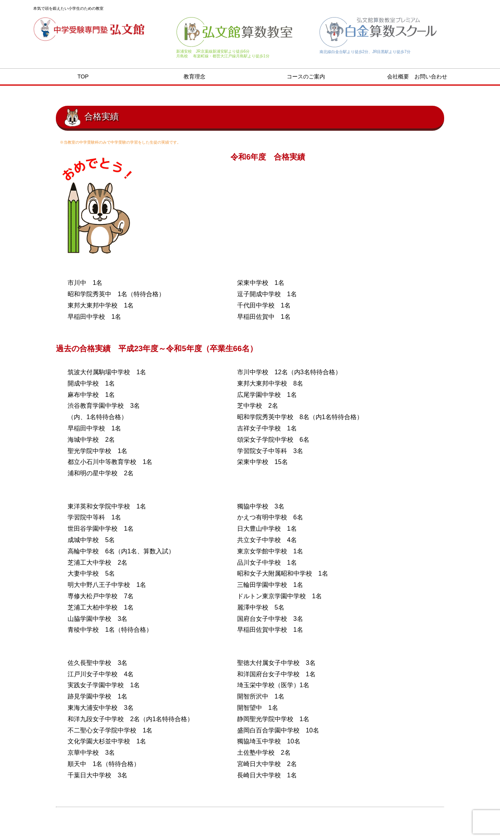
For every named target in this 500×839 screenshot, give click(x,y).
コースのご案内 (306, 76)
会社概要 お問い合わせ (417, 76)
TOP (83, 76)
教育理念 (194, 76)
